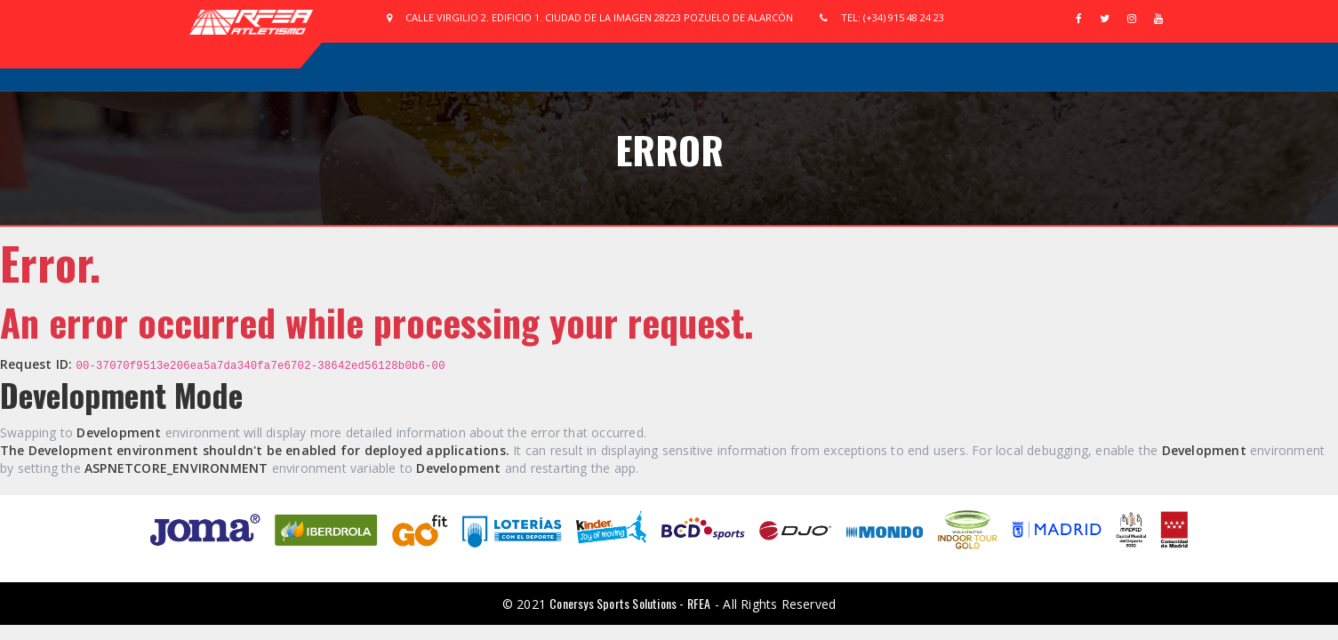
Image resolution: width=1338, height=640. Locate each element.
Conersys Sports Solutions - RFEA (629, 603)
